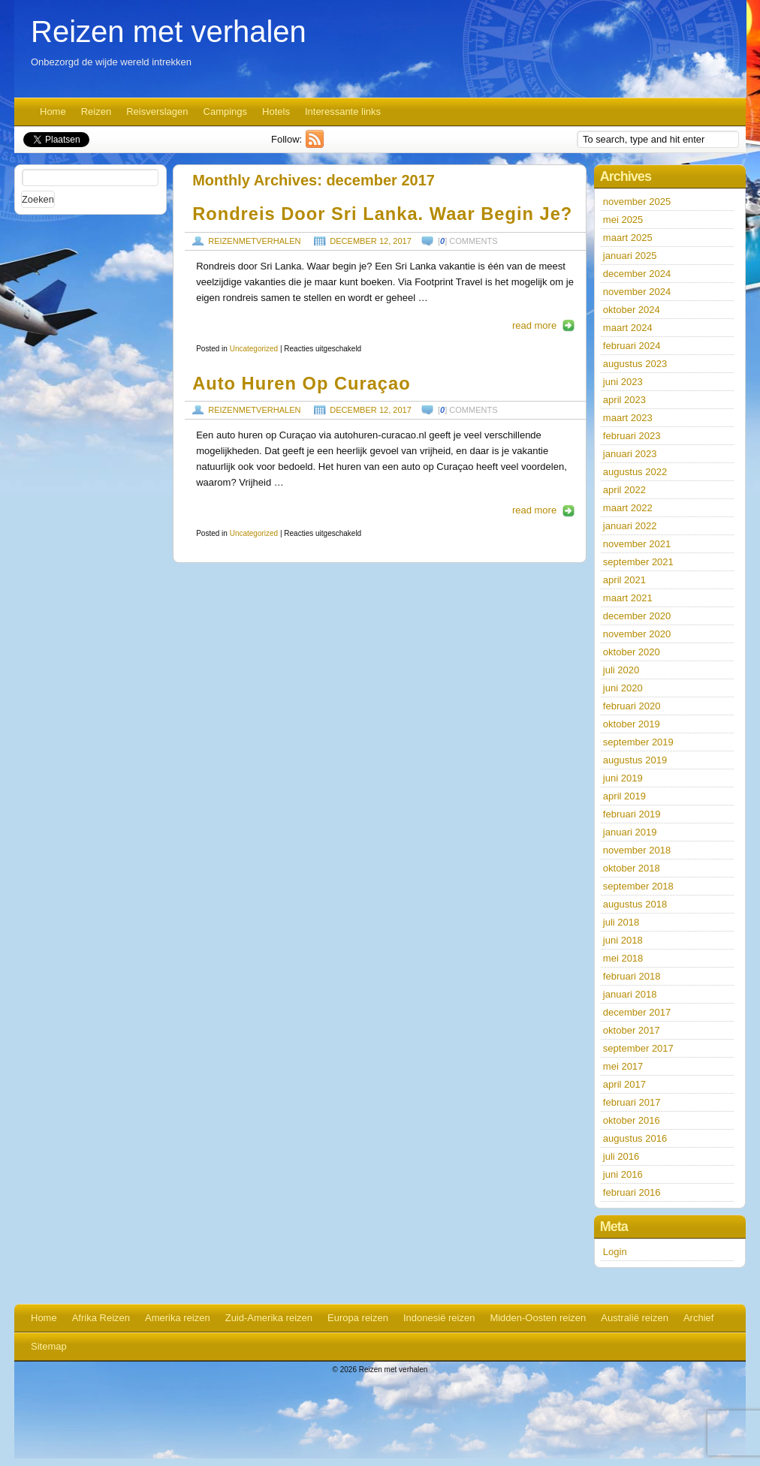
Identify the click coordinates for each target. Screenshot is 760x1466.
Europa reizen (357, 1317)
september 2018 (638, 886)
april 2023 (624, 399)
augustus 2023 (635, 363)
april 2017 (624, 1084)
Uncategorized (254, 349)
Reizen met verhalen (168, 31)
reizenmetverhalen (254, 240)
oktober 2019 (631, 724)
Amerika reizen (177, 1317)
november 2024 (637, 291)
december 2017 (637, 1012)
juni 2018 (623, 940)
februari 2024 (632, 345)
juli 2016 (621, 1156)
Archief (698, 1317)
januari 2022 (630, 525)
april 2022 (624, 489)
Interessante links (343, 111)
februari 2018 (632, 976)
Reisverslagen (157, 111)
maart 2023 (628, 417)
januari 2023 (630, 453)
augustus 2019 (635, 760)
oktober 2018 (631, 868)
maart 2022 (628, 507)
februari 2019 (632, 814)
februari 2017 (632, 1102)
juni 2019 (623, 778)
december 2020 (637, 616)
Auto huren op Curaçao (301, 383)
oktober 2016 (631, 1120)
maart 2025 (628, 237)
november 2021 (637, 543)
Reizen (96, 111)
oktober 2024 (631, 309)
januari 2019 (630, 832)
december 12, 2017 (371, 240)
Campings (226, 111)
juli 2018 (621, 922)
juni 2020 (623, 688)
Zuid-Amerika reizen (268, 1317)
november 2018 (637, 850)
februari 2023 (632, 435)
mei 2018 (623, 958)
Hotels (276, 111)
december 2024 (637, 273)
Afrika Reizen (101, 1317)
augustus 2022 (635, 471)
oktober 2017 (631, 1030)
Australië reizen (634, 1317)
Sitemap (49, 1346)
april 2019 (624, 796)
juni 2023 (623, 381)
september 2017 (638, 1048)
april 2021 (624, 579)
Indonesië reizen (439, 1317)
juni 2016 (623, 1174)
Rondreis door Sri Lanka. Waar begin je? (382, 214)
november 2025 (637, 201)
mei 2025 (623, 219)
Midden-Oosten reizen (538, 1317)
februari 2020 (632, 706)
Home (53, 111)
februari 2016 (632, 1192)
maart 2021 (628, 598)
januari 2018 (630, 994)
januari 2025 (630, 255)
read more (534, 325)
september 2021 (638, 561)
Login (615, 1251)
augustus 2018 (635, 904)
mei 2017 (623, 1066)
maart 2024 (628, 327)
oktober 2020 (631, 652)
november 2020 (637, 634)
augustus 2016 (635, 1138)
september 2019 (638, 742)
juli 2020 (621, 670)
